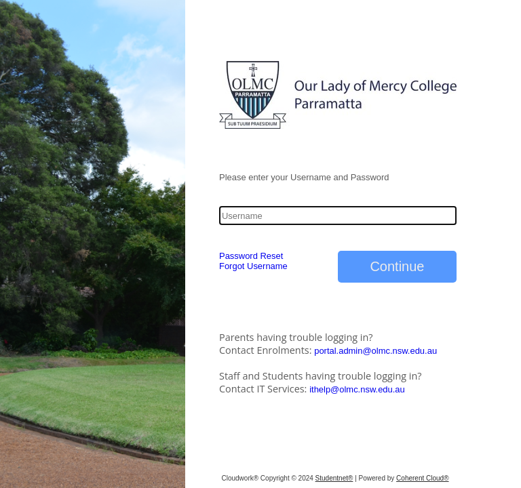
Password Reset (251, 256)
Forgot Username (253, 266)
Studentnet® (334, 478)
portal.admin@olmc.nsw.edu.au (375, 351)
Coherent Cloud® (422, 478)
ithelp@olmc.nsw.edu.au (357, 389)
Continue (397, 266)
